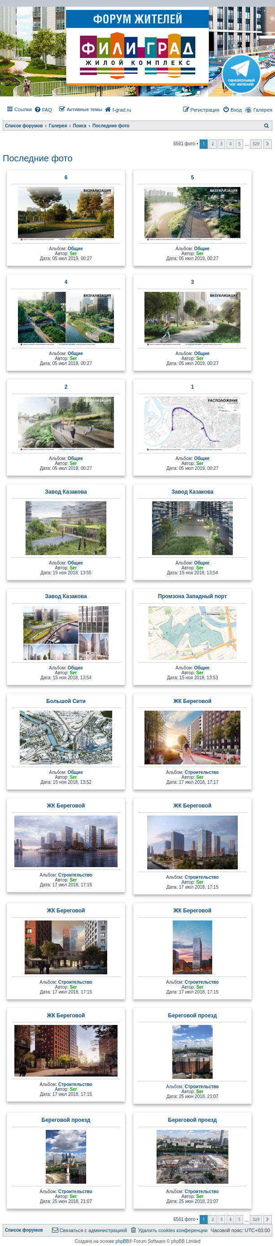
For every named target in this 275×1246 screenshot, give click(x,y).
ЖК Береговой (193, 701)
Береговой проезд (192, 1015)
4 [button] (230, 144)
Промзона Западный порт (192, 596)
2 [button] (212, 144)
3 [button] (221, 144)
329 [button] (256, 144)
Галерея (262, 110)
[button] (267, 144)
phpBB (122, 1241)
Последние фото (38, 158)
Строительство (202, 772)
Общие (75, 248)
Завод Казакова (66, 492)
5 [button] (239, 144)
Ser (73, 253)
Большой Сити (66, 701)
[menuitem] (43, 109)
